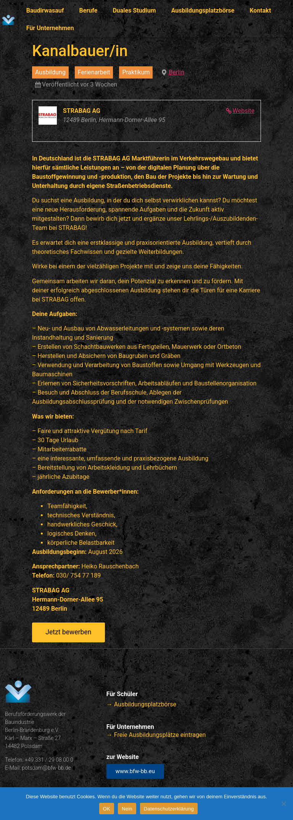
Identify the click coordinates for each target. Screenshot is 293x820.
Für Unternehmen (50, 28)
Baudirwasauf (45, 10)
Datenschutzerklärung (169, 809)
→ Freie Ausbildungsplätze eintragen (156, 734)
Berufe (88, 10)
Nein (127, 809)
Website (243, 110)
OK (106, 809)
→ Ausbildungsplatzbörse (141, 704)
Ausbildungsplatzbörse (203, 10)
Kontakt (260, 10)
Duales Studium (134, 10)
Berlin (176, 72)
